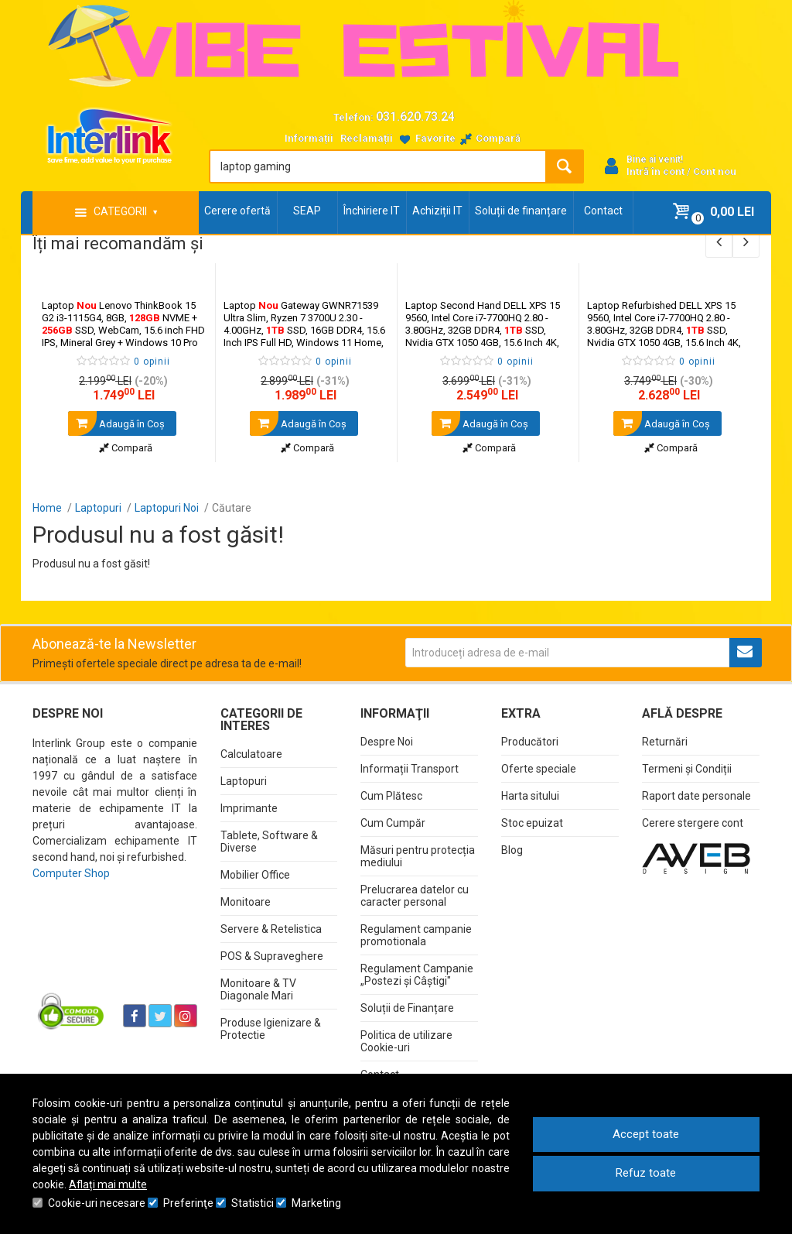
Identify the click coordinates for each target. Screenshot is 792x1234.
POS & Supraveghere (271, 956)
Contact (603, 210)
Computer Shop (71, 873)
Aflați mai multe (108, 1184)
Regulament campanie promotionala (416, 935)
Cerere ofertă (237, 210)
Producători (529, 741)
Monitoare (245, 902)
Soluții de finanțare (521, 210)
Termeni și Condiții (687, 769)
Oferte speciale (538, 769)
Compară (125, 448)
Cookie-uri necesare (96, 1203)
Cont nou (714, 171)
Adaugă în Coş (116, 423)
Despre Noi (386, 741)
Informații (309, 138)
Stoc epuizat (532, 823)
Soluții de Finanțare (407, 1008)
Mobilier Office (255, 875)
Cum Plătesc (391, 796)
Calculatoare (251, 754)
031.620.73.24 (415, 116)
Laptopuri (243, 781)
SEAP (307, 210)
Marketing (316, 1203)
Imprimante (249, 808)
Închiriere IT (371, 210)
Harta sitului (530, 796)
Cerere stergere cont (692, 823)
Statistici (252, 1203)
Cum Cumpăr (392, 823)
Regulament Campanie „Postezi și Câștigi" (416, 974)
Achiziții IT (437, 210)
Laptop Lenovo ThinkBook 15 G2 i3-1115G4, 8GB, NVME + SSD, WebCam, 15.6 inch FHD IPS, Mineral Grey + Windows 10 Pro (123, 324)
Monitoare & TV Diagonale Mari (258, 989)
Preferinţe (188, 1203)
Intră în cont (655, 171)
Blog (512, 850)
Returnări (665, 741)
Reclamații (366, 138)
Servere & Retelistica (271, 929)
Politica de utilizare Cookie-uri (406, 1041)
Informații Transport (409, 769)
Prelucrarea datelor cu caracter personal (414, 895)
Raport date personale (696, 796)
